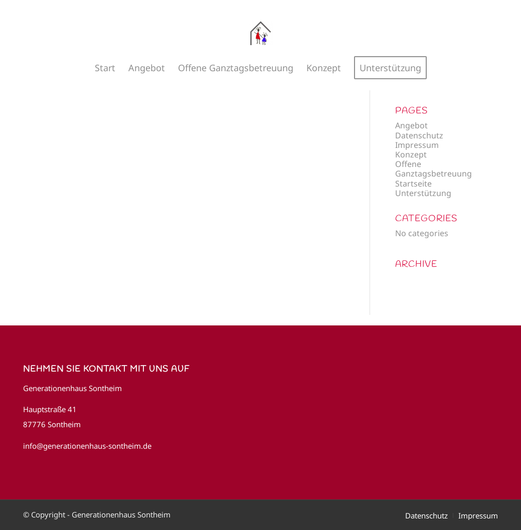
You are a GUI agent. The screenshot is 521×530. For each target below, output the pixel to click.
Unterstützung (423, 193)
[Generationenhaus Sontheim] (260, 32)
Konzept (411, 154)
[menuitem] (105, 67)
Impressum (417, 144)
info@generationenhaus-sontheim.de (87, 446)
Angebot (411, 125)
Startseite (413, 183)
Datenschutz (419, 135)
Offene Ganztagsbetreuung (433, 168)
